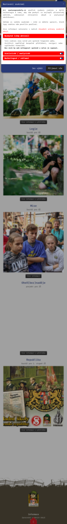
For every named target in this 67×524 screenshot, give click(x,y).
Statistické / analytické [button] (17, 53)
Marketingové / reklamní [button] (17, 58)
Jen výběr (37, 68)
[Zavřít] (63, 4)
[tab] (33, 36)
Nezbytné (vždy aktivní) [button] (17, 36)
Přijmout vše (55, 68)
